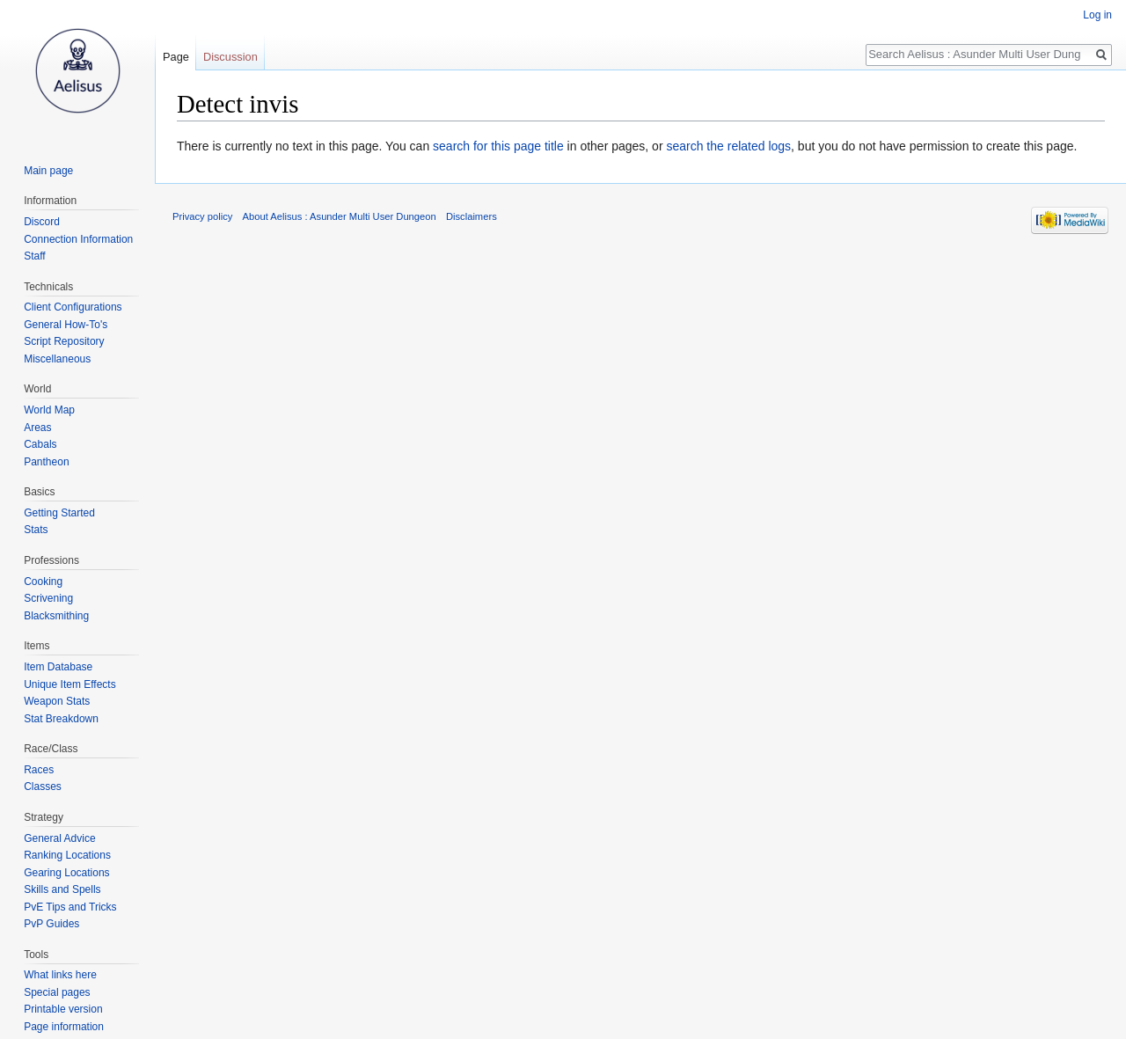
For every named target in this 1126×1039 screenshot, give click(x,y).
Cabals (40, 444)
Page (176, 56)
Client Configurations (72, 307)
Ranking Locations (67, 855)
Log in (1097, 15)
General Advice (59, 838)
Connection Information (78, 239)
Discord (42, 222)
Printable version (63, 1009)
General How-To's (65, 324)
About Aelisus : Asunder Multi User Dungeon (339, 216)
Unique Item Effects (70, 684)
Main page (48, 171)
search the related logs (728, 146)
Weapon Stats (57, 701)
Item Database (58, 667)
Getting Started (59, 513)
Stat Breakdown (61, 719)
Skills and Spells (62, 889)
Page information (64, 1027)
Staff (34, 256)
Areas (37, 427)
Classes (43, 786)
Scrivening (48, 598)
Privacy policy (202, 216)
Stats (36, 529)
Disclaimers (471, 216)
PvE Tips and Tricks (70, 907)
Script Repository (64, 341)
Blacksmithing (56, 616)
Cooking (43, 581)
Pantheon (46, 462)
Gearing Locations (66, 873)
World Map (49, 410)
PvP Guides (51, 924)
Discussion (230, 56)
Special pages (57, 992)
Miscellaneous (57, 359)
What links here (60, 975)
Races (39, 770)
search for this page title (498, 146)
